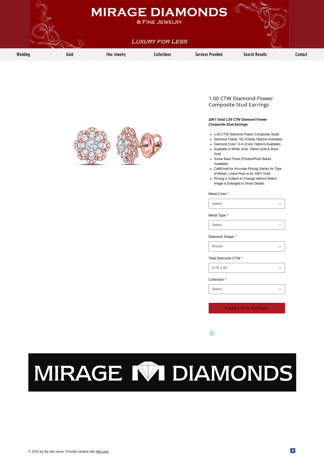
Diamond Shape (222, 237)
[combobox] (247, 204)
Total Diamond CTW (226, 258)
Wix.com (102, 452)
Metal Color (219, 194)
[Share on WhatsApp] (212, 333)
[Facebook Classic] (292, 450)
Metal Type (218, 215)
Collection (218, 279)
